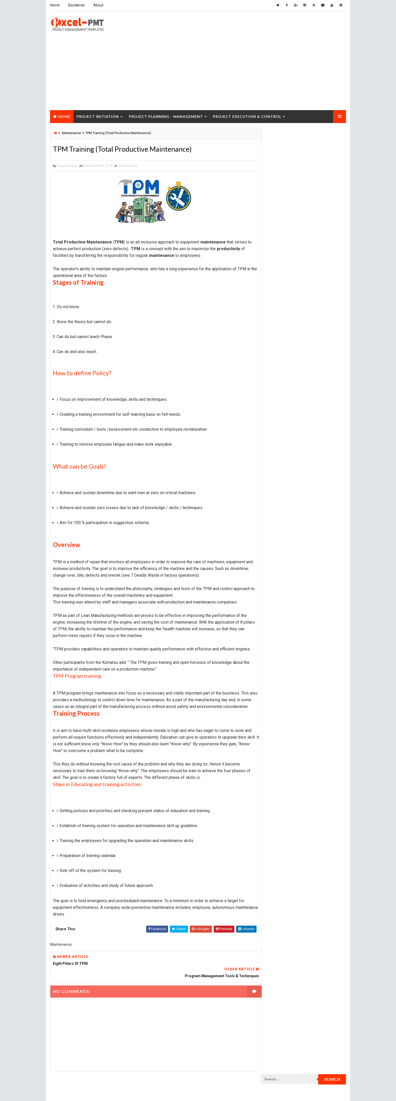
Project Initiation (97, 115)
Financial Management (281, 329)
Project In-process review (285, 564)
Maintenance (127, 166)
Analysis (305, 302)
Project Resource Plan (282, 700)
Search (332, 135)
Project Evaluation (279, 537)
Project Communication (283, 447)
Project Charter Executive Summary (292, 411)
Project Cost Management (285, 492)
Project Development (281, 510)
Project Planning (278, 627)
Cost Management (278, 320)
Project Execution (278, 546)
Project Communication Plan (287, 456)
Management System (280, 375)
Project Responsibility (282, 709)
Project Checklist (278, 420)
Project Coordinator (281, 483)
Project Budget (319, 393)
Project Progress (278, 663)
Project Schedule (278, 718)
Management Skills (315, 366)
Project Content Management (287, 465)
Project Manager (277, 609)
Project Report (276, 690)
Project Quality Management (287, 672)
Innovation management (282, 347)
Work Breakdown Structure (286, 763)
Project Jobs (274, 573)
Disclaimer (76, 5)
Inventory (323, 347)
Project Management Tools (286, 600)
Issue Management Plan (282, 356)
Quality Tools (275, 745)
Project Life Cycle (313, 573)
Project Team (274, 736)
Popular (304, 238)
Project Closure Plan (281, 438)
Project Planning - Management (166, 115)
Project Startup (277, 727)
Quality (307, 736)
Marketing (314, 384)
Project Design (276, 501)
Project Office (318, 609)
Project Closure (71, 128)
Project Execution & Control (247, 115)
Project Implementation (283, 555)
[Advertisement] (198, 73)
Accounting (273, 302)
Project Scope (320, 718)
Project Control (277, 474)
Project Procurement (281, 645)
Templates (323, 754)
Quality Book (304, 226)
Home (55, 5)
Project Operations (279, 618)
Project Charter (277, 402)
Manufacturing (276, 384)
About (98, 5)
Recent (275, 238)
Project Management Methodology (292, 591)
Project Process (277, 636)
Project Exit (317, 546)
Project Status (318, 727)
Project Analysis (277, 393)
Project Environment (281, 528)
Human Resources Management (288, 338)
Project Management (280, 582)
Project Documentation (283, 519)
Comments (332, 238)
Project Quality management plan (291, 681)
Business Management (281, 311)
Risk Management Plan (281, 754)
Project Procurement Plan (285, 654)
